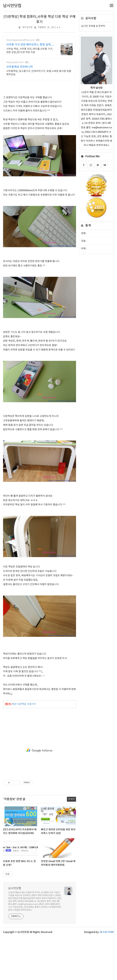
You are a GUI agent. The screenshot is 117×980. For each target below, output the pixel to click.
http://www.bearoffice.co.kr (20, 40)
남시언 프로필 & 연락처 (93, 26)
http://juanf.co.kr (15, 62)
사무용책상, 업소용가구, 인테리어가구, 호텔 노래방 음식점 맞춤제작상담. (38, 73)
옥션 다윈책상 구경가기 (24, 747)
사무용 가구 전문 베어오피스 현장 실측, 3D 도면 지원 (30, 45)
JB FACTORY (106, 975)
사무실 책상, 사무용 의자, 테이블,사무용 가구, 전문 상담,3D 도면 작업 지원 (29, 51)
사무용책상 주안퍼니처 (19, 67)
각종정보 (42, 27)
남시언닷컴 (14, 931)
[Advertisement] (39, 104)
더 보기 (71, 842)
